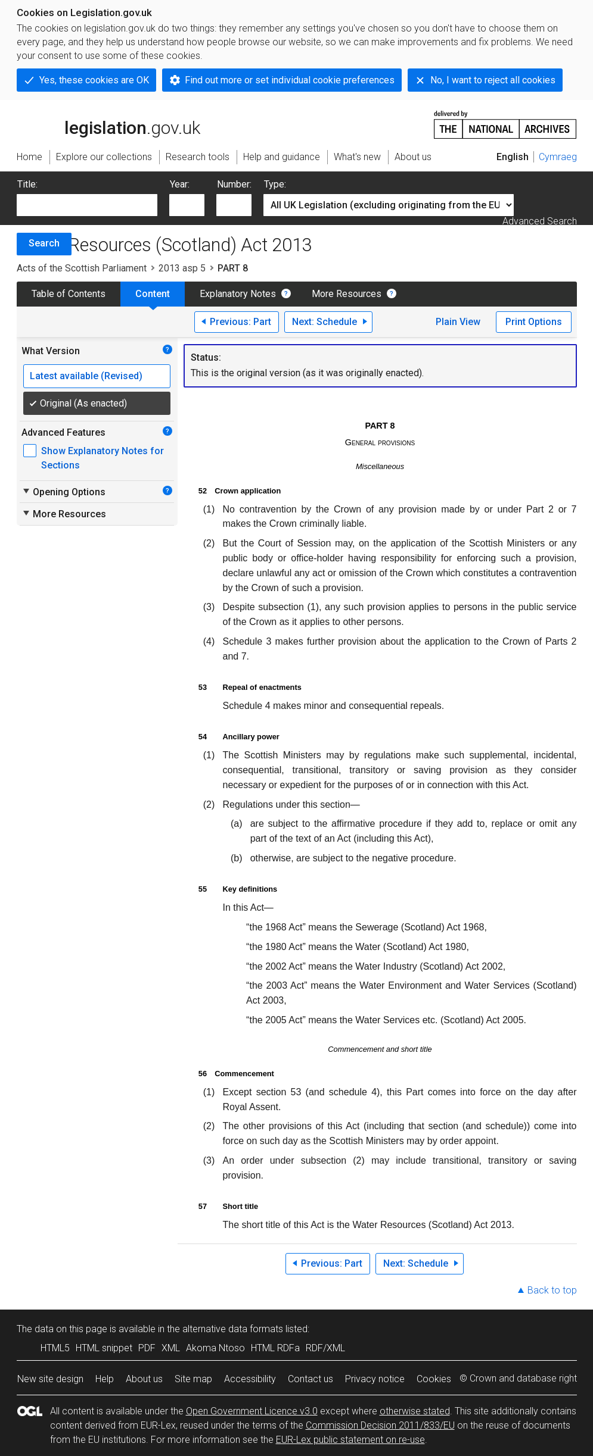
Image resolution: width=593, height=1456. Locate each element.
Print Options (533, 321)
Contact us (310, 1379)
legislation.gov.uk (108, 124)
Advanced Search (539, 221)
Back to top (552, 1290)
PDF (147, 1348)
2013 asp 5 (182, 268)
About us (144, 1379)
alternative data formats (232, 1329)
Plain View (458, 321)
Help (104, 1379)
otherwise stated (415, 1411)
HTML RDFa (275, 1348)
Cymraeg (558, 157)
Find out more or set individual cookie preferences (290, 80)
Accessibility (250, 1379)
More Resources (346, 293)
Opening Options (63, 492)
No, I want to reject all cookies (492, 80)
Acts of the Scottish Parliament (82, 268)
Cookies (434, 1379)
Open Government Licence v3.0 (252, 1411)
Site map (193, 1379)
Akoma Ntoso (215, 1348)
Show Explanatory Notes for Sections (102, 458)
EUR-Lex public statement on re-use (350, 1439)
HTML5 (55, 1348)
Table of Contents (68, 293)
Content (152, 293)
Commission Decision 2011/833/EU (380, 1425)
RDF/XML (325, 1348)
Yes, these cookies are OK (94, 80)
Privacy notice (375, 1379)
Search (44, 243)
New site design (50, 1379)
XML (171, 1348)
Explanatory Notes (238, 293)
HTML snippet (104, 1348)
